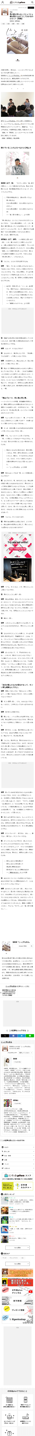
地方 (18, 23)
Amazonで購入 (23, 946)
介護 (8, 23)
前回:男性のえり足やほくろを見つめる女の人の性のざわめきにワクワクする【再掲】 (9, 992)
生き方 (6, 1147)
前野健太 (15, 1100)
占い (23, 1258)
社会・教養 (7, 1155)
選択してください (24, 1052)
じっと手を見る (14, 9)
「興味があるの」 (14, 872)
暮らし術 (6, 1151)
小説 (3, 23)
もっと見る (17, 1247)
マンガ (6, 1164)
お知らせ (7, 1168)
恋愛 (13, 23)
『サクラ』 (17, 124)
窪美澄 (15, 1058)
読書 (23, 23)
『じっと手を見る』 (14, 75)
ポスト (30, 7)
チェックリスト (14, 1258)
